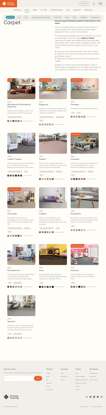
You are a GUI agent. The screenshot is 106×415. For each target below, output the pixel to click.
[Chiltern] (53, 212)
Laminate (49, 383)
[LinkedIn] (94, 397)
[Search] (94, 3)
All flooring (17, 10)
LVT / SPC (43, 10)
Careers (77, 389)
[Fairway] (85, 266)
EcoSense (84, 17)
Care (62, 373)
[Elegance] (53, 101)
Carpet (27, 10)
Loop (67, 17)
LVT (47, 379)
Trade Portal (84, 3)
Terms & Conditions (97, 406)
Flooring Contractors (81, 383)
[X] (87, 397)
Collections (93, 376)
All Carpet (10, 17)
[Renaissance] (21, 266)
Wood (35, 10)
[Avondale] (21, 212)
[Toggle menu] (100, 4)
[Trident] (53, 156)
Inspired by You (94, 373)
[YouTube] (98, 397)
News (62, 379)
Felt (19, 17)
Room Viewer (93, 379)
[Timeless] (85, 101)
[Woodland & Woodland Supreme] (21, 101)
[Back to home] (8, 3)
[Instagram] (101, 397)
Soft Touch (57, 17)
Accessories (77, 10)
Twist (26, 17)
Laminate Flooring (56, 10)
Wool (74, 17)
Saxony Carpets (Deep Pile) (41, 17)
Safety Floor (88, 10)
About (77, 373)
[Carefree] (85, 156)
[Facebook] (90, 397)
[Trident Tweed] (21, 156)
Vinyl (67, 10)
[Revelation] (85, 212)
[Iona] (53, 266)
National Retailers (80, 376)
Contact (77, 386)
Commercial (95, 17)
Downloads (64, 376)
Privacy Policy (84, 406)
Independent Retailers (81, 379)
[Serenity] (21, 317)
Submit (38, 378)
